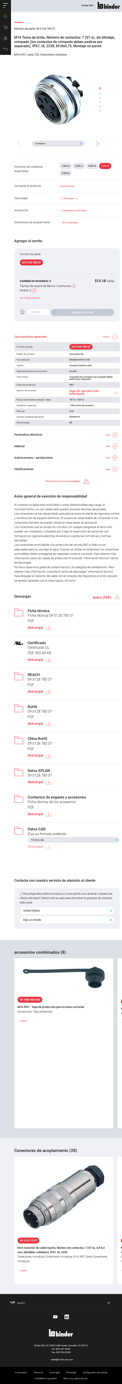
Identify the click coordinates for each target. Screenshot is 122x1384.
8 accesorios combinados (74, 210)
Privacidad (71, 1372)
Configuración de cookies (95, 1372)
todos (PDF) (102, 597)
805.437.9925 (63, 1349)
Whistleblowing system (46, 1378)
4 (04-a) (66, 166)
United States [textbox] (31, 910)
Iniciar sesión (21, 1372)
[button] (5, 5)
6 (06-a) (92, 166)
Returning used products (75, 1378)
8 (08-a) (66, 173)
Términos (38, 1372)
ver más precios (30, 297)
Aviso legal (55, 1372)
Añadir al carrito (67, 186)
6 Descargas (70, 198)
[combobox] (67, 910)
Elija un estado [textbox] (32, 919)
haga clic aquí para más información (84, 392)
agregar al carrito (82, 312)
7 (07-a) (105, 166)
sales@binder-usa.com (62, 1359)
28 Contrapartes (70, 222)
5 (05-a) (79, 166)
